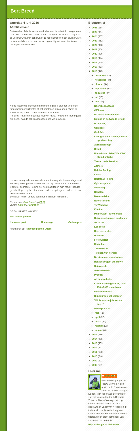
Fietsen (22, 204)
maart (98, 321)
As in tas (99, 222)
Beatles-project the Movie (108, 261)
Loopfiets (99, 226)
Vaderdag (99, 187)
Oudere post (75, 222)
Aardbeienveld (102, 270)
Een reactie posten (20, 216)
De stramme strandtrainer (108, 257)
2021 (95, 49)
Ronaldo (99, 192)
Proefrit (98, 274)
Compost (99, 127)
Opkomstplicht (102, 183)
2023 (95, 40)
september (101, 88)
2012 (95, 347)
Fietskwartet (101, 239)
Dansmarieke (101, 196)
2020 (95, 53)
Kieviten (98, 209)
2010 (95, 356)
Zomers (98, 166)
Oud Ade (99, 132)
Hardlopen (33, 204)
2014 (95, 339)
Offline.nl (99, 110)
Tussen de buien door (106, 161)
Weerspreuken (102, 308)
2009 (95, 360)
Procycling (100, 123)
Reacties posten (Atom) (39, 228)
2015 (95, 334)
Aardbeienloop (102, 144)
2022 (95, 45)
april (97, 317)
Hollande (99, 235)
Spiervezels (100, 266)
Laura (97, 174)
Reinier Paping (102, 170)
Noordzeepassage (104, 106)
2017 (95, 66)
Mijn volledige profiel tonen (103, 424)
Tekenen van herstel (105, 252)
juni (97, 101)
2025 (95, 32)
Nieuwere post (18, 222)
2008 (95, 365)
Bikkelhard (100, 244)
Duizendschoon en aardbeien (110, 218)
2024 (95, 36)
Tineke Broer (101, 248)
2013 (95, 343)
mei (97, 312)
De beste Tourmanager (106, 114)
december (101, 75)
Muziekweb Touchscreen (108, 213)
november (101, 79)
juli (97, 97)
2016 (95, 71)
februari (99, 325)
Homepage (47, 222)
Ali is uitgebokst (103, 279)
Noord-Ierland (101, 200)
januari (99, 330)
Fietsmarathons (103, 291)
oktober (99, 84)
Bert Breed (22, 11)
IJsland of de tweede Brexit (109, 119)
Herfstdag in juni (103, 179)
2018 (95, 62)
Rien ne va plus (102, 231)
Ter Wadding (101, 205)
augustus (100, 92)
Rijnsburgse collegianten (108, 296)
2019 (95, 58)
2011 (95, 352)
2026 (95, 27)
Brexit (97, 149)
